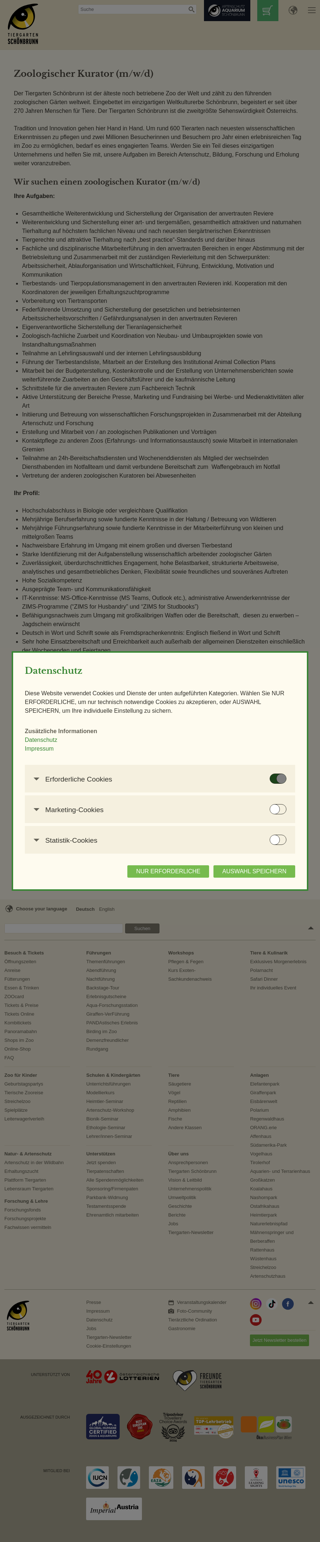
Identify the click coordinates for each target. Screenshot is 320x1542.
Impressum (39, 749)
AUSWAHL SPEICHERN (254, 871)
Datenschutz (41, 740)
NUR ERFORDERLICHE (168, 871)
